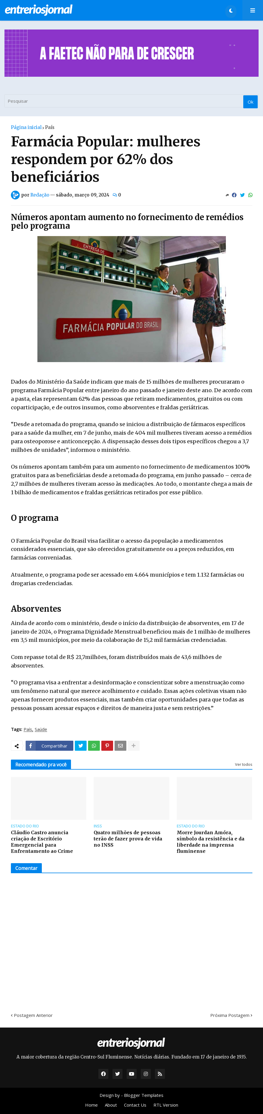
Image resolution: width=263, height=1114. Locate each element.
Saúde (41, 729)
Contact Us (135, 1105)
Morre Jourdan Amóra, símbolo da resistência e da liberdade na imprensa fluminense (210, 842)
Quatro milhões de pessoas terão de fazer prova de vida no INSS (128, 839)
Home (91, 1105)
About (111, 1105)
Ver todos (243, 764)
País (49, 127)
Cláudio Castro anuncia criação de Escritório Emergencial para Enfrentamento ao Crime (42, 842)
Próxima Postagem (229, 1015)
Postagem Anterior (33, 1015)
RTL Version (165, 1105)
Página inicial (26, 127)
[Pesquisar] (131, 100)
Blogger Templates (143, 1095)
